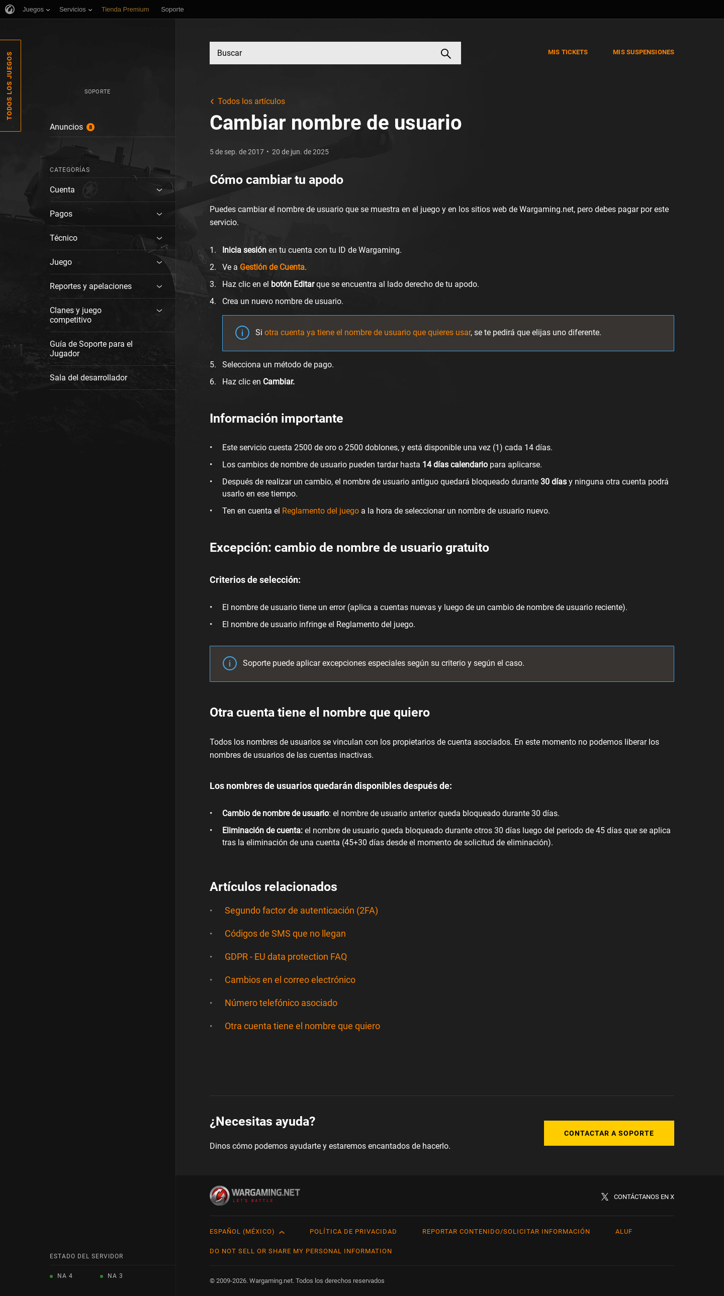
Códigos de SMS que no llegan (285, 933)
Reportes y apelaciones (91, 286)
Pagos (61, 214)
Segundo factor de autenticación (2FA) (301, 910)
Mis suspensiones (643, 52)
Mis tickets (568, 52)
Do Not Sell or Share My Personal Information (301, 1251)
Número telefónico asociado (281, 1003)
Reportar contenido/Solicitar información (506, 1231)
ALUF (623, 1231)
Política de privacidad (353, 1231)
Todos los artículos (251, 101)
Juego (61, 262)
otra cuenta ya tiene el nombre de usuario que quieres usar (367, 332)
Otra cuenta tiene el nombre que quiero (302, 1026)
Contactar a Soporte (609, 1133)
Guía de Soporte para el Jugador (91, 348)
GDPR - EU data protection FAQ (286, 956)
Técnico (63, 238)
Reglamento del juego (320, 511)
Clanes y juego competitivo (76, 315)
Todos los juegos (9, 85)
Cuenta (62, 189)
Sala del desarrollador (88, 377)
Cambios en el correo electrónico (290, 979)
